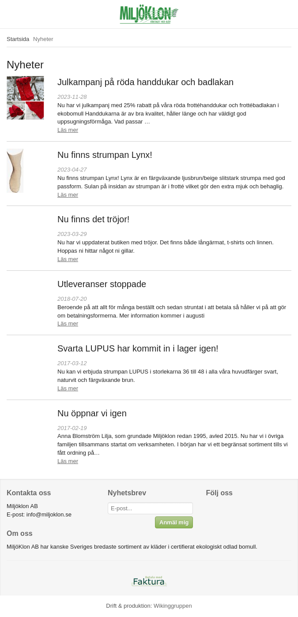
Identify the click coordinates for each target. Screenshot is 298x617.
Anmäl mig (174, 522)
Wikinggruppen (173, 605)
